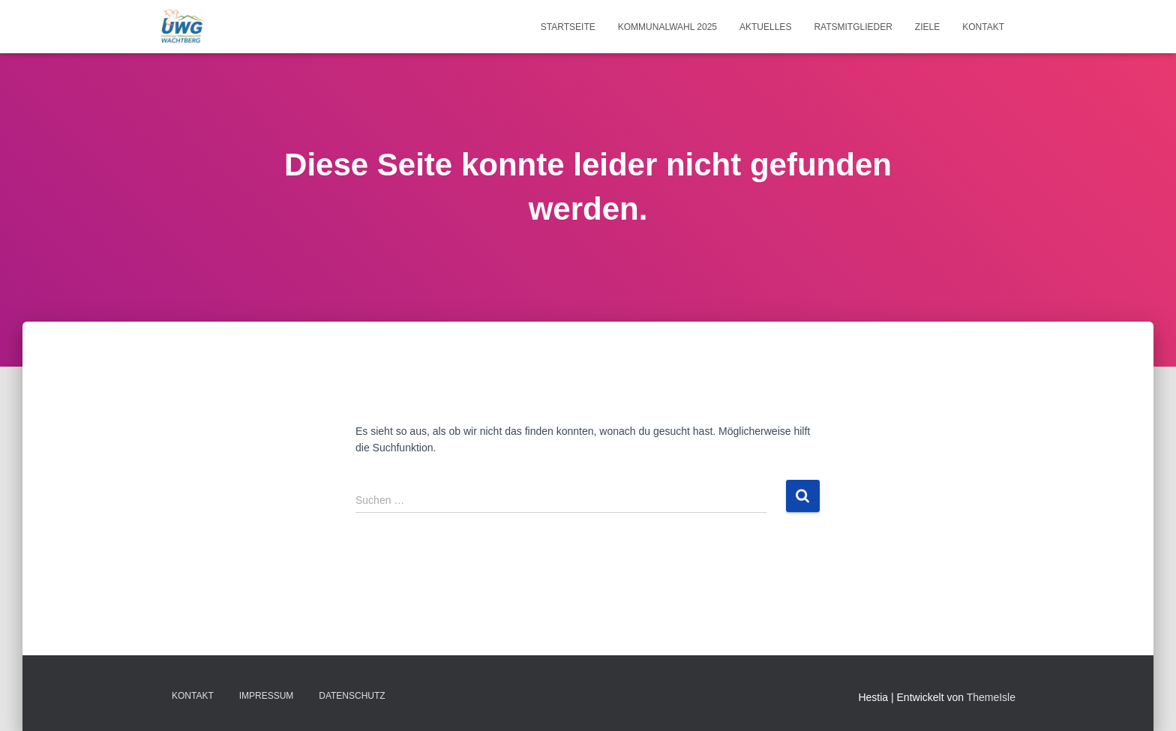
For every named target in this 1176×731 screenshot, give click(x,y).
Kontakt (983, 27)
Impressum (266, 696)
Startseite (568, 27)
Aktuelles (765, 27)
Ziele (927, 27)
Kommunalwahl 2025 (667, 27)
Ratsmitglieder (853, 27)
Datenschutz (352, 696)
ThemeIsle (991, 697)
